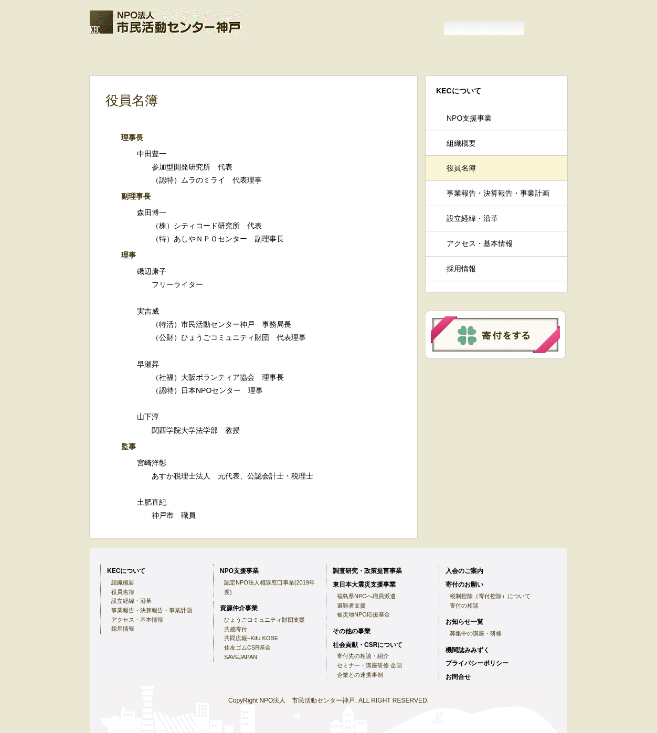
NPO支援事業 (525, 52)
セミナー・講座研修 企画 (369, 665)
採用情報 (461, 268)
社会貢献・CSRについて (367, 645)
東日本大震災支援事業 (252, 66)
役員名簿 (461, 168)
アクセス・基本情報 (480, 243)
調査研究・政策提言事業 (175, 66)
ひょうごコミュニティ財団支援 (264, 620)
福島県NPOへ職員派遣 (366, 596)
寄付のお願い (317, 52)
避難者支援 (351, 605)
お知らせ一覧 (387, 52)
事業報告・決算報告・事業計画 (498, 193)
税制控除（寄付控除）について (490, 596)
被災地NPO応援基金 (363, 614)
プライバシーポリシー (477, 663)
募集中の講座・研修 (476, 633)
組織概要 (461, 143)
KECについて (177, 52)
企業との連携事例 (360, 675)
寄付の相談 (464, 605)
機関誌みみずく (462, 52)
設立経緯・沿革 (472, 218)
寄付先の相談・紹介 (363, 656)
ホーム (116, 52)
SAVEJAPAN (240, 657)
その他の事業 (311, 66)
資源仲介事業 (113, 66)
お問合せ (458, 677)
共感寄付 (235, 629)
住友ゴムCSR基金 (247, 647)
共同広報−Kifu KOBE (251, 638)
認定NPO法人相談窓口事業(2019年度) (269, 587)
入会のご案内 (247, 52)
